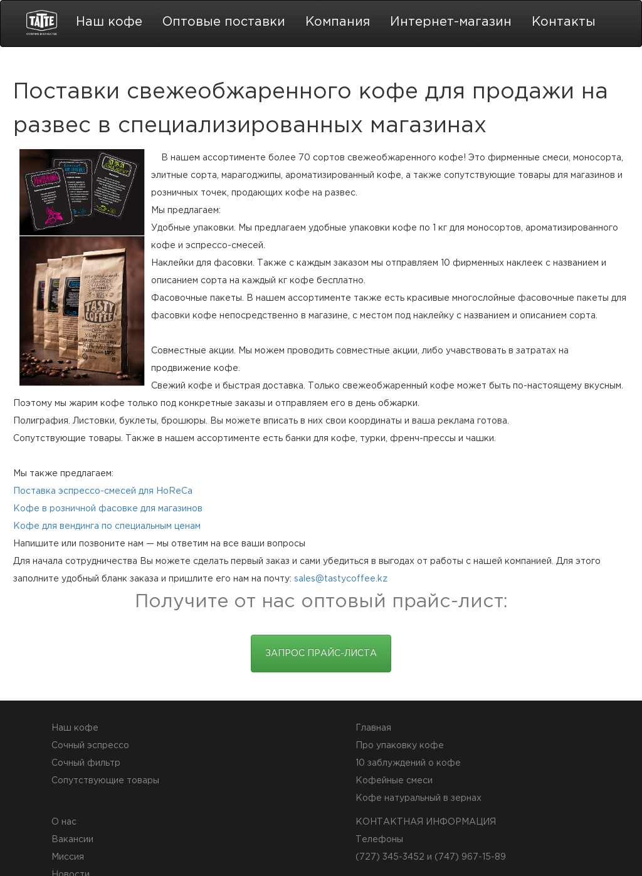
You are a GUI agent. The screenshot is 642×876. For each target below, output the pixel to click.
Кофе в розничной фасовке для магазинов (108, 509)
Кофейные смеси (394, 781)
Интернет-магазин (451, 22)
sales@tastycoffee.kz (340, 579)
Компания (337, 22)
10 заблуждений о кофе (408, 763)
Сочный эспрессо (90, 745)
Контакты (564, 22)
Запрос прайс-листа (321, 653)
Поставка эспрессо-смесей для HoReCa (102, 491)
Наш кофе (109, 22)
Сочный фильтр (85, 763)
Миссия (67, 857)
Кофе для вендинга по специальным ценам (107, 526)
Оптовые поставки (223, 22)
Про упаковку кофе (399, 745)
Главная (373, 728)
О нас (63, 822)
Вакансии (72, 839)
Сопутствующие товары (105, 781)
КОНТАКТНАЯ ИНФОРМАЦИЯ (425, 822)
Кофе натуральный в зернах (418, 798)
